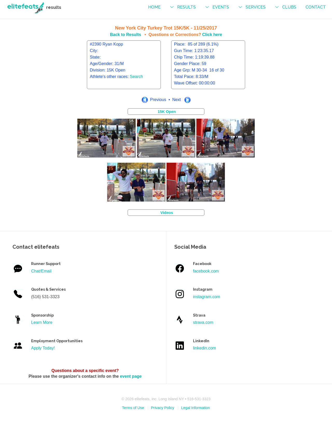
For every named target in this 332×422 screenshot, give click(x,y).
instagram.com (206, 297)
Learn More (41, 322)
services (256, 7)
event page (131, 376)
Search (136, 76)
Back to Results (125, 34)
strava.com (203, 322)
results (186, 7)
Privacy (162, 408)
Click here (212, 34)
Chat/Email (41, 271)
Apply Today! (43, 348)
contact (316, 7)
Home (154, 7)
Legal (195, 408)
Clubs (289, 7)
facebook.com (206, 271)
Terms (133, 408)
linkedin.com (204, 348)
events (220, 7)
